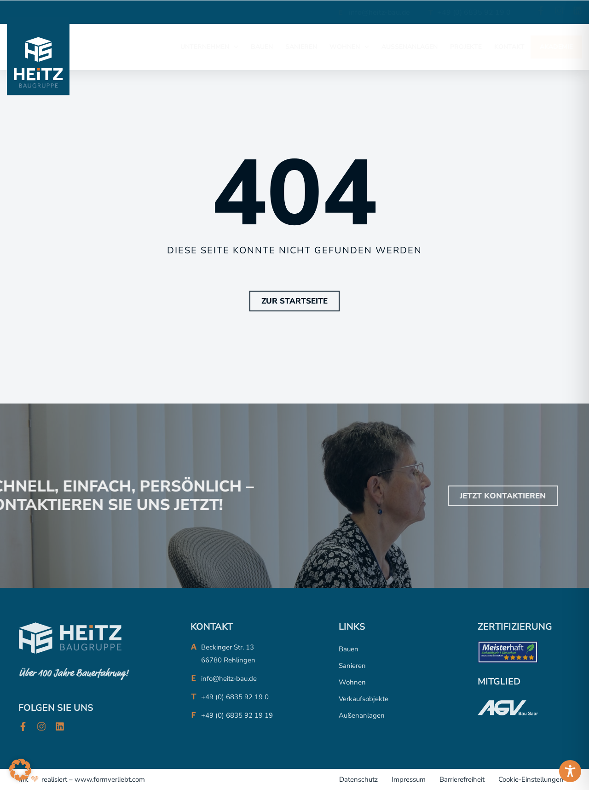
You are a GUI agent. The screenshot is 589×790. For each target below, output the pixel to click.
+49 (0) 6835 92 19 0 (474, 12)
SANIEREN (301, 46)
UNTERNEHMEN (209, 47)
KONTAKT (509, 46)
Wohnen (352, 682)
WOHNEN (349, 47)
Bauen (348, 649)
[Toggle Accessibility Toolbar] (570, 771)
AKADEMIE (556, 46)
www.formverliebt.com (110, 779)
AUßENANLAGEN (409, 46)
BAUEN (262, 46)
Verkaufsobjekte (363, 698)
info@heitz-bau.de (379, 12)
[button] (20, 769)
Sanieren (352, 665)
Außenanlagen (362, 715)
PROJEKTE (466, 46)
